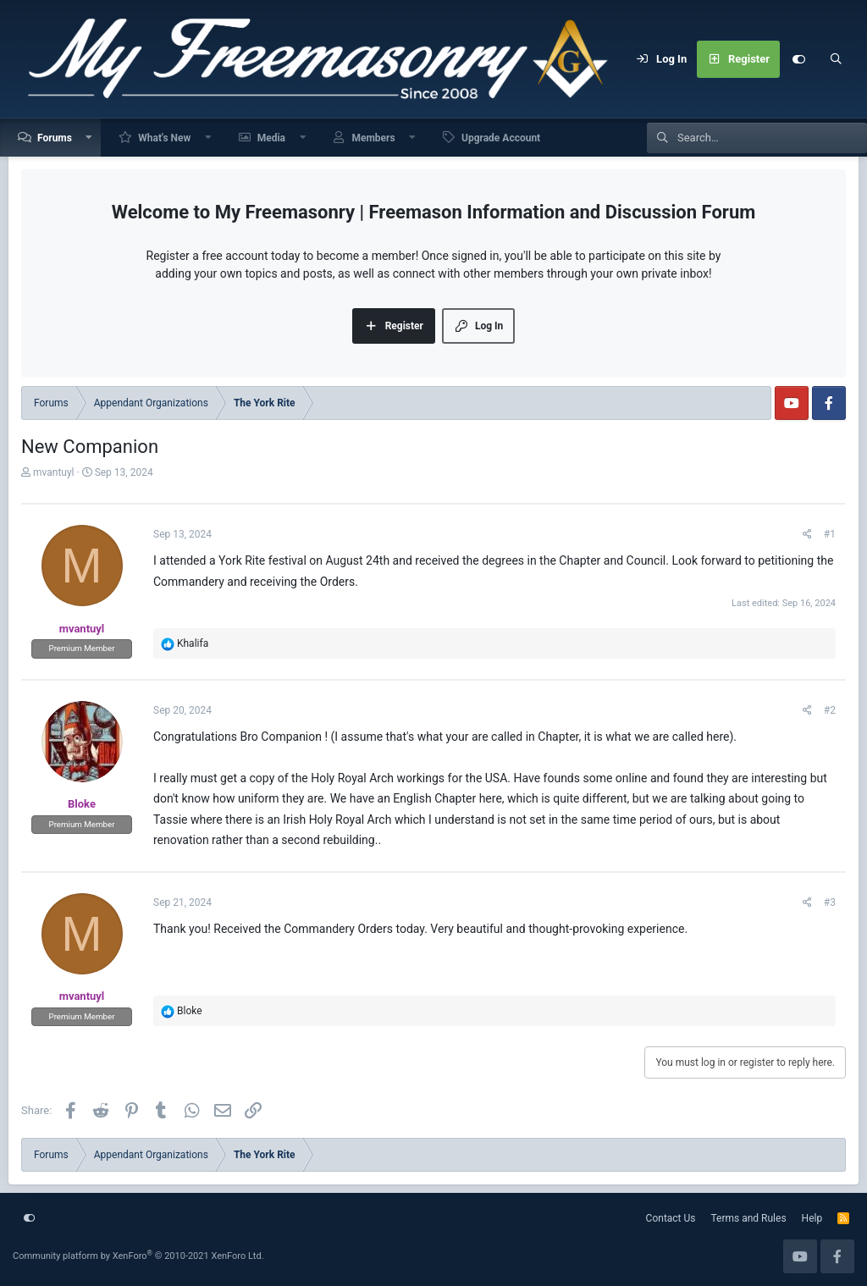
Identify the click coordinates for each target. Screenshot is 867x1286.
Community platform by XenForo (138, 1255)
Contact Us (671, 1218)
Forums (54, 138)
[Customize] (798, 59)
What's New (164, 138)
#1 (830, 534)
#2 (830, 710)
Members (373, 138)
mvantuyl (54, 472)
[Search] (835, 59)
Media (271, 138)
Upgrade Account (500, 138)
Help (812, 1218)
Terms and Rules (749, 1218)
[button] (90, 138)
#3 (830, 902)
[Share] (807, 534)
